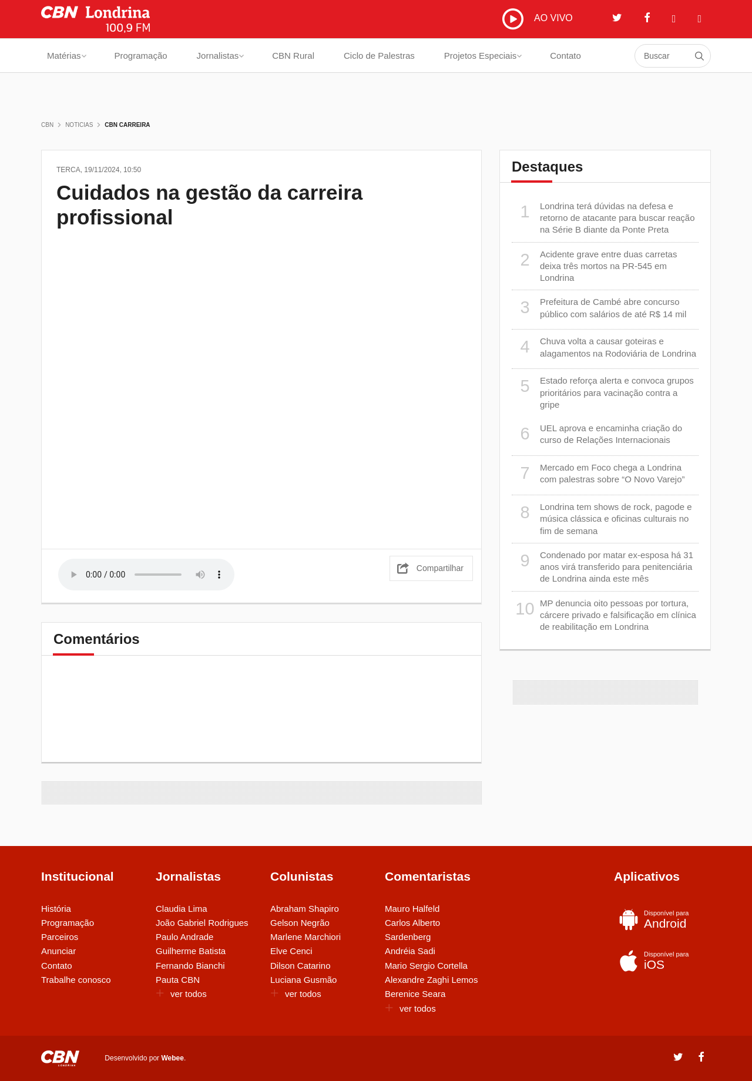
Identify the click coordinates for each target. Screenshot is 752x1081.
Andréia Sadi (410, 951)
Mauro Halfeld (412, 909)
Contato (565, 56)
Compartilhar (440, 568)
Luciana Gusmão (303, 980)
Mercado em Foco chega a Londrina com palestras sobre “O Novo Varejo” (598, 473)
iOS (659, 960)
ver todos (181, 994)
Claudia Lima (181, 909)
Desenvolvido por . (145, 1058)
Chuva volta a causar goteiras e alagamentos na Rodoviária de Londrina (604, 346)
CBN (47, 125)
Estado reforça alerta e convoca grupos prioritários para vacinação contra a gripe (603, 392)
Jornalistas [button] (220, 56)
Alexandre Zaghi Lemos (431, 980)
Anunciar (58, 951)
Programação (141, 56)
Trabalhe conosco (76, 980)
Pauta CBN (178, 980)
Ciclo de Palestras (379, 56)
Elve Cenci (291, 951)
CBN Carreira (127, 125)
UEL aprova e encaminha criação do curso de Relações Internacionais (597, 433)
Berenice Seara (415, 994)
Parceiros (59, 937)
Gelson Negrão (300, 923)
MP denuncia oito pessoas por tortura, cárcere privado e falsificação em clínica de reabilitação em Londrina (604, 614)
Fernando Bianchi (190, 966)
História (56, 909)
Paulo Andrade (184, 937)
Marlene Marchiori (305, 937)
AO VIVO (537, 18)
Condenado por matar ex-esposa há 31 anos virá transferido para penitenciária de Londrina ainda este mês (602, 566)
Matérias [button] (66, 56)
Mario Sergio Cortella (426, 966)
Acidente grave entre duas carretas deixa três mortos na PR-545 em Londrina (594, 266)
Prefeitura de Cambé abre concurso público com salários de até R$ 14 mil (599, 307)
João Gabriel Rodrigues (202, 923)
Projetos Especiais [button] (483, 56)
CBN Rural (293, 56)
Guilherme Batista (191, 951)
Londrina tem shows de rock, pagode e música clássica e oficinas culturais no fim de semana (602, 518)
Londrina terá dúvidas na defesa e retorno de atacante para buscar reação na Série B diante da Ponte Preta (603, 217)
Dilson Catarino (300, 966)
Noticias (79, 125)
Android (659, 919)
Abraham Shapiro (304, 909)
